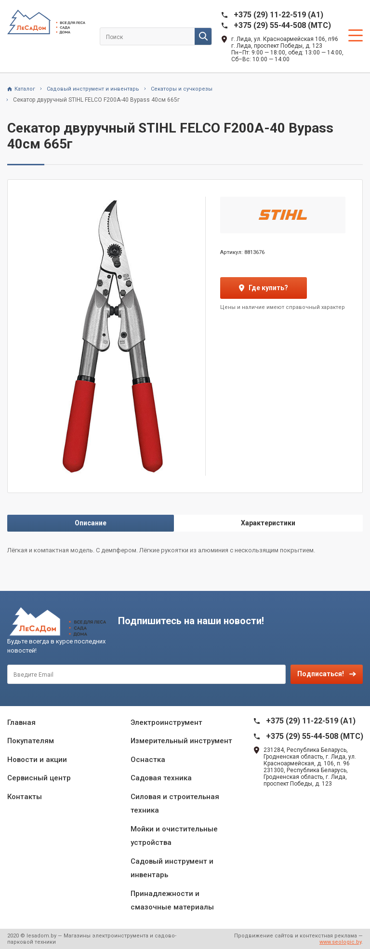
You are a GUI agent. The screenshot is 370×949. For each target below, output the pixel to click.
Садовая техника (161, 778)
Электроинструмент (166, 722)
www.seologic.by (340, 942)
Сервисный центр (39, 778)
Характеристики (268, 523)
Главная (21, 722)
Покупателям (30, 740)
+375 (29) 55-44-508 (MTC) (282, 25)
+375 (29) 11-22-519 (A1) (278, 14)
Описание (90, 523)
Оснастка (148, 759)
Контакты (24, 796)
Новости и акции (37, 759)
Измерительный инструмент (181, 740)
